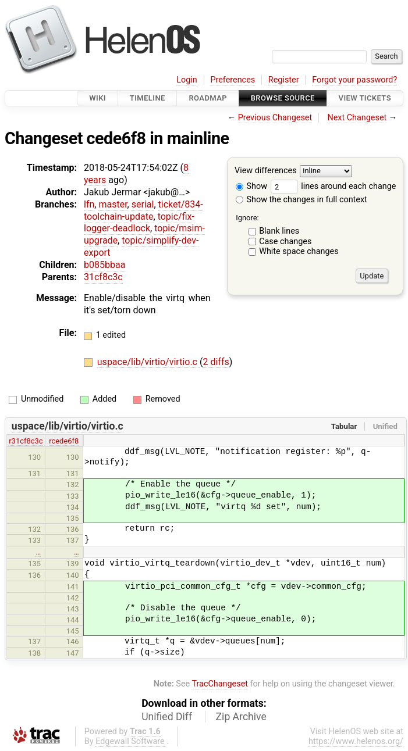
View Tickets (365, 98)
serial (143, 204)
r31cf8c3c (25, 441)
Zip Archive (241, 717)
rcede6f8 (64, 441)
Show (251, 186)
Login (186, 80)
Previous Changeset (275, 118)
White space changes (299, 251)
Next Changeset (356, 118)
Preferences (232, 80)
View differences (266, 171)
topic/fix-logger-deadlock (139, 222)
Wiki (97, 98)
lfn (89, 204)
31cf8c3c (103, 276)
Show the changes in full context (301, 200)
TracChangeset (219, 684)
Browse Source (283, 98)
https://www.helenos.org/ (355, 741)
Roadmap (208, 98)
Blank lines (279, 231)
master (112, 204)
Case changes (285, 241)
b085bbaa (104, 264)
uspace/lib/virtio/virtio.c (148, 361)
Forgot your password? (354, 80)
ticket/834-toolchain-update (143, 210)
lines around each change (333, 186)
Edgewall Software (130, 741)
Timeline (147, 98)
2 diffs (216, 361)
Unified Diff (166, 717)
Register (283, 80)
